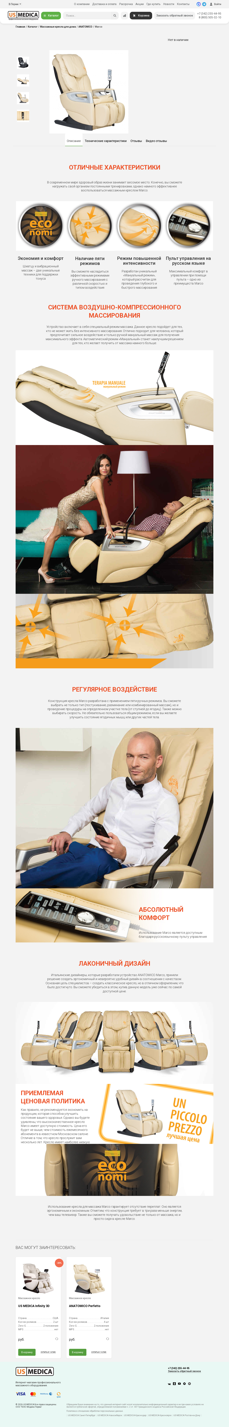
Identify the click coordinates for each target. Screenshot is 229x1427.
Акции (139, 4)
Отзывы (136, 141)
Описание (74, 141)
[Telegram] (204, 4)
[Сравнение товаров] (124, 15)
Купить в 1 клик (48, 1352)
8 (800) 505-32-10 (210, 17)
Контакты (183, 4)
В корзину (27, 1352)
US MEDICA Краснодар (135, 1415)
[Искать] (115, 15)
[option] (23, 63)
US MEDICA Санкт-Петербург (81, 1415)
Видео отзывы (156, 141)
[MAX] (199, 4)
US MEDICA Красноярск (159, 1415)
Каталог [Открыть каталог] (51, 15)
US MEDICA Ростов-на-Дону (186, 1415)
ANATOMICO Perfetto (84, 1306)
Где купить (153, 4)
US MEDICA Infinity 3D (33, 1306)
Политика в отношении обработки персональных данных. (94, 1411)
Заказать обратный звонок (174, 15)
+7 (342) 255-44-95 (209, 13)
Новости (168, 4)
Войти (215, 4)
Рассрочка (126, 4)
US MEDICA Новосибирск (109, 1415)
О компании (82, 4)
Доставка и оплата (104, 4)
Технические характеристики (106, 141)
